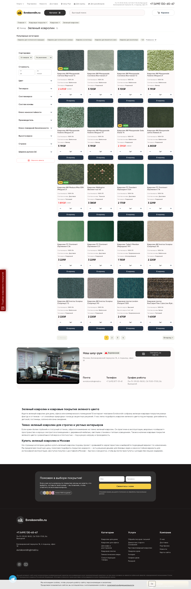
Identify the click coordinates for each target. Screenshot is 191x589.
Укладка (131, 554)
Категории (107, 532)
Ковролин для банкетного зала (105, 40)
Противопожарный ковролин (140, 548)
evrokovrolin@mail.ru (92, 381)
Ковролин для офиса (110, 542)
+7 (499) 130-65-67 (27, 532)
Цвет (21, 80)
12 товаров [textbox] (25, 57)
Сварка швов (133, 558)
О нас (162, 539)
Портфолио (32, 4)
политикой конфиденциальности (120, 585)
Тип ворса (23, 88)
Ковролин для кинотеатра (129, 40)
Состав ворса (25, 96)
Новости (43, 4)
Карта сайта (165, 552)
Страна (22, 144)
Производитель (26, 120)
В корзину (71, 101)
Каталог (55, 13)
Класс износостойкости (30, 112)
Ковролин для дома (109, 539)
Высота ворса (25, 136)
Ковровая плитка (108, 551)
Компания (165, 532)
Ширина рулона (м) (28, 152)
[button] (83, 69)
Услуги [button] (20, 4)
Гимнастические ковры (110, 554)
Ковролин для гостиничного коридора (31, 40)
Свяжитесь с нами (125, 486)
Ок (152, 584)
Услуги (132, 532)
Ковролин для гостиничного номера (60, 40)
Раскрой (131, 561)
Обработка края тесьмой (139, 539)
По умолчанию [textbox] (41, 57)
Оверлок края (134, 551)
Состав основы (26, 104)
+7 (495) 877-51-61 (114, 381)
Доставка (54, 4)
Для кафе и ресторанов (106, 547)
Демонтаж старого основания (136, 544)
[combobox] (26, 57)
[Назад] (21, 28)
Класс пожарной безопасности (34, 128)
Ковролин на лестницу (84, 40)
